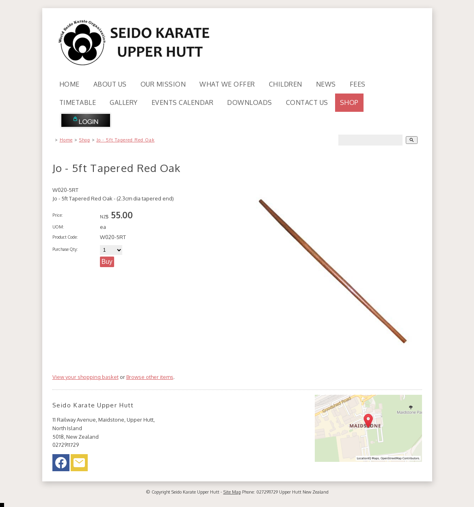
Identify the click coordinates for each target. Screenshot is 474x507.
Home (69, 84)
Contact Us (307, 102)
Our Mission (163, 84)
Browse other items (149, 377)
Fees (358, 84)
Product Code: (65, 236)
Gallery (124, 102)
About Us (110, 84)
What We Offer (227, 84)
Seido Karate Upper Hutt (195, 492)
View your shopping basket (85, 377)
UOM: (58, 226)
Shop (349, 102)
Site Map (232, 492)
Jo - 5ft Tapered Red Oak (126, 140)
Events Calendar (183, 102)
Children (285, 84)
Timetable (77, 102)
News (326, 84)
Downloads (249, 102)
